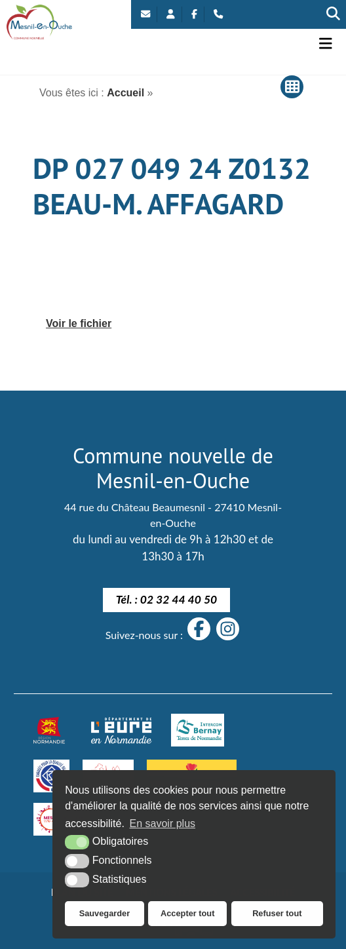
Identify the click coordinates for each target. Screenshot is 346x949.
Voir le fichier (78, 323)
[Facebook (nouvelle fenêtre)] (194, 14)
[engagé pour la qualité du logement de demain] (51, 776)
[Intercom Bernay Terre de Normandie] (197, 730)
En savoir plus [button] (163, 823)
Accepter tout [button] (187, 913)
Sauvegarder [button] (104, 913)
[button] (325, 43)
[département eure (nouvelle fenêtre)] (121, 730)
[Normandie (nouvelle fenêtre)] (49, 730)
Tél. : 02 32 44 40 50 (167, 599)
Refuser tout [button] (276, 913)
